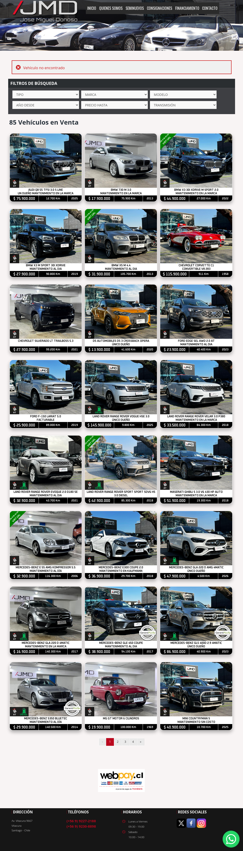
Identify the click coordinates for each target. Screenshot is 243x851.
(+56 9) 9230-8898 (81, 826)
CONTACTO (210, 8)
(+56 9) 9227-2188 (81, 821)
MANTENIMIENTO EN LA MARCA (121, 193)
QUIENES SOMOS (111, 8)
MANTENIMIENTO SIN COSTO (196, 722)
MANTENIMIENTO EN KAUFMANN (121, 571)
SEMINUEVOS (135, 8)
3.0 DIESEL (121, 495)
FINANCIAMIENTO (187, 8)
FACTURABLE (46, 420)
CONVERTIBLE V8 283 (196, 268)
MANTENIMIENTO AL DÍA (46, 571)
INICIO (91, 8)
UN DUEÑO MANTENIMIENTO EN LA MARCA (46, 193)
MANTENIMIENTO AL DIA (46, 268)
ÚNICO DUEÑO (121, 344)
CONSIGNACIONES (159, 8)
